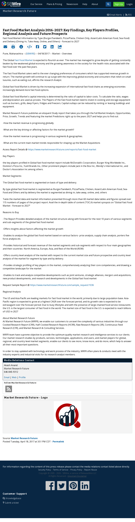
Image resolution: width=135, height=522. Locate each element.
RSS (130, 14)
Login (130, 4)
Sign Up (119, 4)
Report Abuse (90, 469)
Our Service (36, 4)
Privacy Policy (76, 469)
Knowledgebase (13, 498)
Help (84, 4)
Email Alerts (116, 14)
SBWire (11, 4)
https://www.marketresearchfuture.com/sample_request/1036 (62, 285)
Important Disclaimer (77, 476)
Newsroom (72, 4)
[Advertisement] (67, 21)
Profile (22, 377)
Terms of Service (60, 469)
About (95, 4)
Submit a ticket (12, 502)
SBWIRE (30, 53)
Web (14, 377)
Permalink (58, 441)
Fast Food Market (24, 60)
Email (7, 377)
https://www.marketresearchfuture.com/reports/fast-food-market (62, 149)
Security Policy (44, 469)
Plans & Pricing (54, 4)
